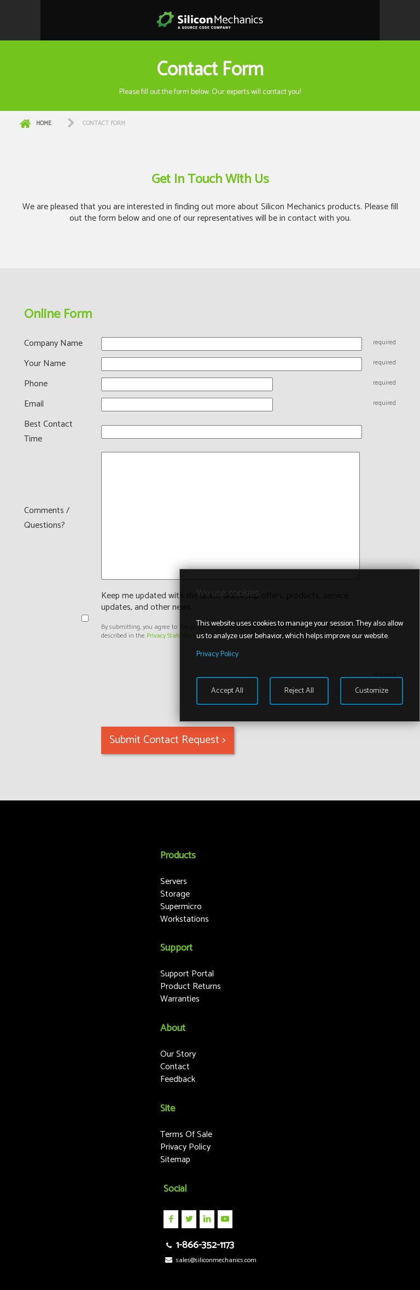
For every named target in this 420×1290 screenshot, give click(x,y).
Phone (36, 383)
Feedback (177, 1079)
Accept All (227, 691)
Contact (175, 1066)
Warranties (180, 999)
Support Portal (187, 974)
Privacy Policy (185, 1147)
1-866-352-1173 (199, 1245)
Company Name (53, 343)
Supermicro (181, 906)
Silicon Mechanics (210, 20)
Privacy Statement (172, 636)
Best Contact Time (48, 431)
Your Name (45, 363)
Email (34, 404)
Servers (173, 881)
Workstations (184, 919)
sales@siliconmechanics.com (210, 1260)
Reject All (299, 691)
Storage (175, 894)
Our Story (178, 1054)
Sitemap (175, 1159)
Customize (371, 691)
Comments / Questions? (46, 518)
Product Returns (190, 986)
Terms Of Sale (186, 1134)
